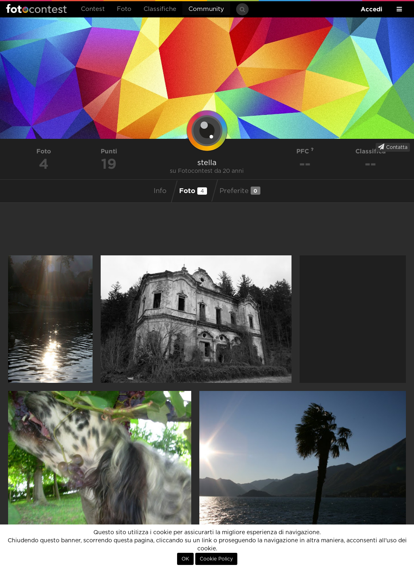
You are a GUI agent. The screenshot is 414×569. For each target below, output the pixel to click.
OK (185, 558)
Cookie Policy (216, 558)
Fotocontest (36, 8)
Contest (93, 9)
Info (160, 191)
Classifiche (160, 9)
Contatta (393, 147)
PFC (305, 151)
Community (206, 9)
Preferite (240, 191)
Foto (124, 9)
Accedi (371, 9)
